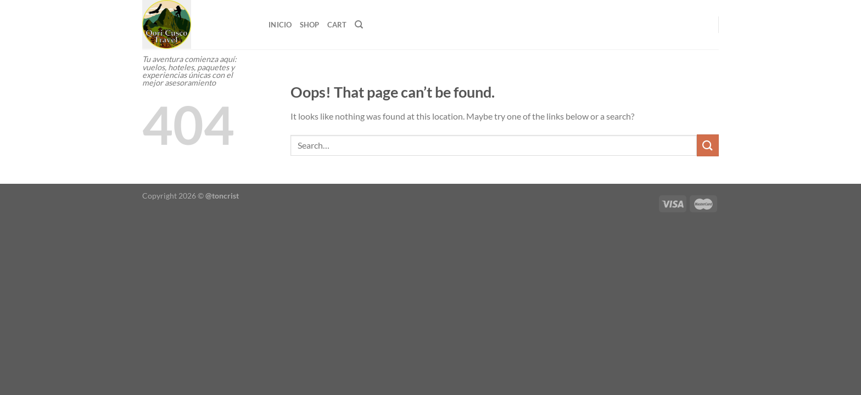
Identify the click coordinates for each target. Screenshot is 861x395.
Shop (310, 24)
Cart (337, 24)
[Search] (359, 24)
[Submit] (708, 145)
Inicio (280, 24)
